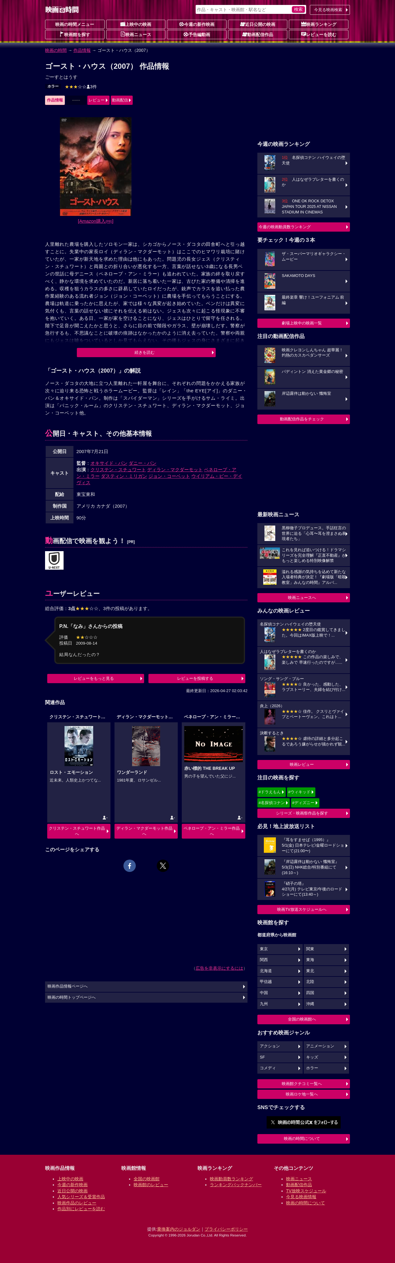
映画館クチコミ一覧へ (302, 1083)
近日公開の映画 (257, 24)
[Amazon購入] (96, 221)
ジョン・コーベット (169, 476)
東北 (310, 971)
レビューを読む (318, 34)
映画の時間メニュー (74, 24)
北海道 (266, 971)
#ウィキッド (299, 792)
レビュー (97, 100)
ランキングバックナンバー (236, 1184)
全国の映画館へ (302, 1019)
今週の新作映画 (196, 24)
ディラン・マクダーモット (175, 469)
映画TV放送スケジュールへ (301, 909)
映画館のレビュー (151, 1184)
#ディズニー (303, 802)
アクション (270, 1046)
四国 (310, 993)
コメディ (268, 1068)
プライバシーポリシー (226, 1229)
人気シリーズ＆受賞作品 (81, 1196)
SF (262, 1057)
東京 (264, 949)
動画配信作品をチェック (302, 419)
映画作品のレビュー (76, 1202)
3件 (81, 86)
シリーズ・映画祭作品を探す (302, 813)
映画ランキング (318, 24)
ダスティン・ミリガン (124, 476)
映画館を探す (74, 34)
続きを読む (145, 352)
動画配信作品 (257, 34)
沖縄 (310, 1004)
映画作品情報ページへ (68, 986)
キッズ (312, 1057)
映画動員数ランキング (231, 1178)
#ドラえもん (270, 792)
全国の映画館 (147, 1178)
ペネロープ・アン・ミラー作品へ (212, 831)
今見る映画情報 (301, 1196)
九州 (264, 1004)
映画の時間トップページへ (72, 997)
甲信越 (266, 982)
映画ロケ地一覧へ (302, 1094)
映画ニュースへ (302, 597)
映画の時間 (56, 50)
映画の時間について (302, 1138)
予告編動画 (197, 34)
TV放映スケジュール (306, 1190)
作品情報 (82, 50)
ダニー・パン (142, 463)
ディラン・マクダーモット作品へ (144, 831)
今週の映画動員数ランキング (285, 227)
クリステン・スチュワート (118, 469)
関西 (264, 960)
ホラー (53, 86)
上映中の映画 (135, 24)
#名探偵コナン (272, 802)
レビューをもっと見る (94, 678)
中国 (264, 993)
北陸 (310, 982)
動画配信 (120, 100)
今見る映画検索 (328, 9)
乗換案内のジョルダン (178, 1229)
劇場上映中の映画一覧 (302, 323)
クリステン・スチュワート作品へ (77, 831)
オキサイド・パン (108, 463)
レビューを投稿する (195, 678)
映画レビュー (302, 764)
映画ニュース (135, 34)
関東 (310, 949)
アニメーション (320, 1046)
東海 (310, 960)
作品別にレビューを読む (81, 1208)
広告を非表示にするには (219, 968)
